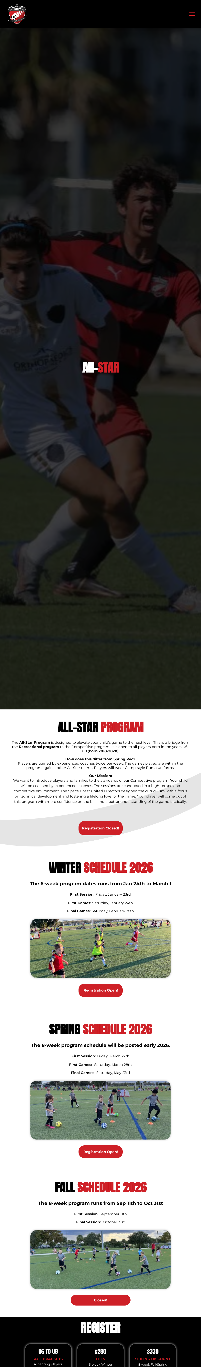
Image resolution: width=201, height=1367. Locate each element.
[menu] (192, 14)
